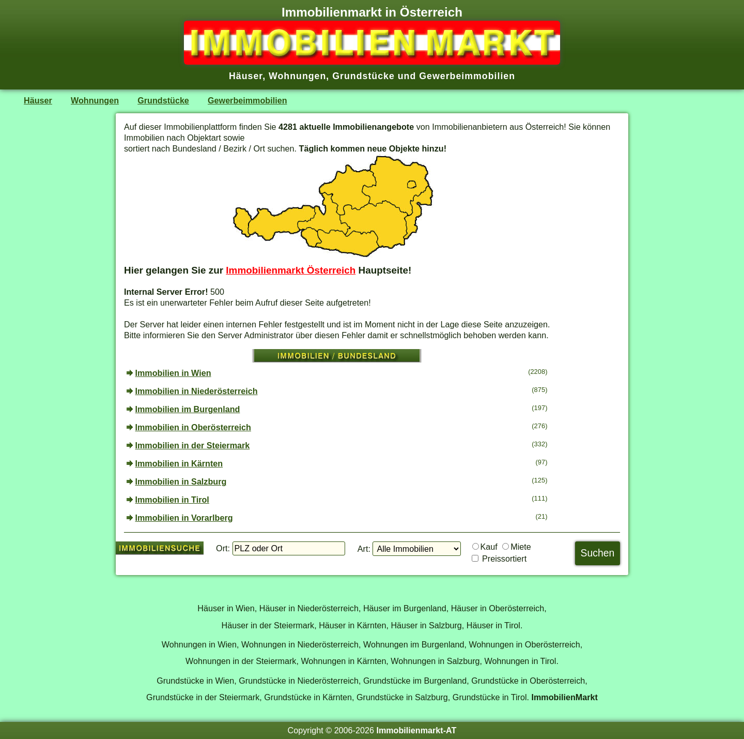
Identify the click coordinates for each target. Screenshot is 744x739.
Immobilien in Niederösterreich (196, 391)
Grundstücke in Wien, (196, 680)
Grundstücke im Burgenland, (416, 680)
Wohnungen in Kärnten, (344, 661)
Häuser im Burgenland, (405, 608)
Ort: (223, 548)
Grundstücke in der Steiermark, (204, 697)
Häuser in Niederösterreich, (310, 608)
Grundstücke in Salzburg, (403, 697)
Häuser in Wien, (227, 608)
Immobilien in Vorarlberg (184, 517)
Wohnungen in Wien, (200, 644)
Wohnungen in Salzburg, (436, 661)
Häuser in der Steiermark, (269, 625)
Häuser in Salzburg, (427, 625)
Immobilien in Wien (173, 373)
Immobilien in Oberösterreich (193, 427)
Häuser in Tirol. (495, 625)
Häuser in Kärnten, (354, 625)
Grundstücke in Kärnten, (309, 697)
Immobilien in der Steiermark (192, 445)
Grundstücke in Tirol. (491, 697)
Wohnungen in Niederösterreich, (301, 644)
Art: (364, 548)
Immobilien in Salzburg (181, 481)
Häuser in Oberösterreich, (499, 608)
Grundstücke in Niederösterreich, (300, 680)
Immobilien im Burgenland (187, 409)
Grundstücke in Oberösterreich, (529, 680)
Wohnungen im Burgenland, (415, 644)
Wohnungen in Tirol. (522, 661)
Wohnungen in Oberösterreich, (525, 644)
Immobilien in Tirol (172, 499)
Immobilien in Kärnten (179, 463)
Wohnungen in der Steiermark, (242, 661)
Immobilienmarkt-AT (416, 730)
